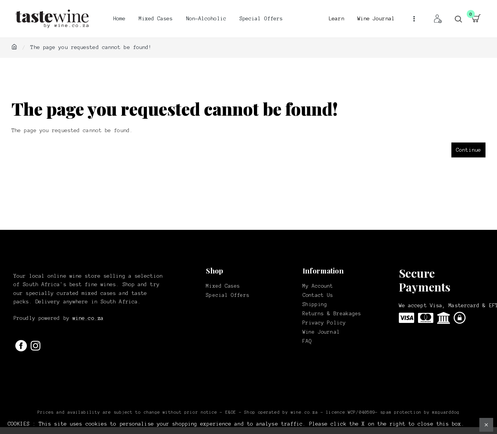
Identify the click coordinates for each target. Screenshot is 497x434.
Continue (468, 150)
